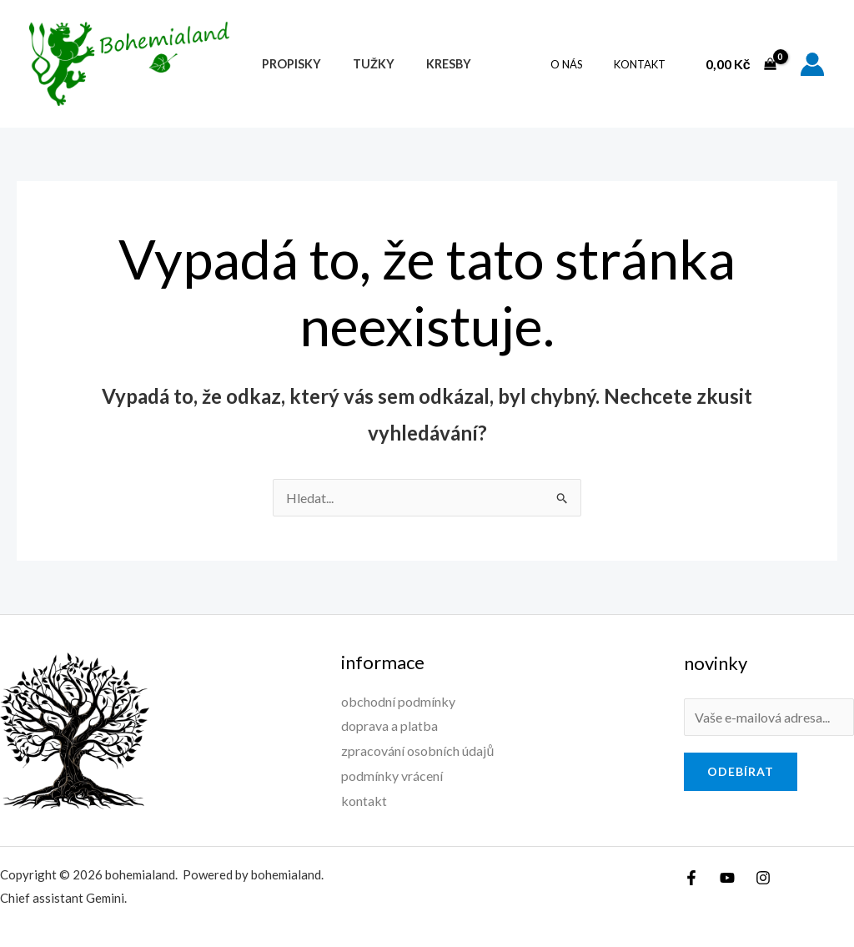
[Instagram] (763, 877)
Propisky (287, 64)
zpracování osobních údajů (417, 750)
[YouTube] (727, 877)
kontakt (645, 64)
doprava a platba (389, 725)
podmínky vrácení (392, 775)
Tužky (362, 64)
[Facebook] (691, 877)
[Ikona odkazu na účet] (812, 64)
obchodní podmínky (398, 701)
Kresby (429, 64)
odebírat (740, 771)
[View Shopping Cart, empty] (740, 64)
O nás (581, 64)
